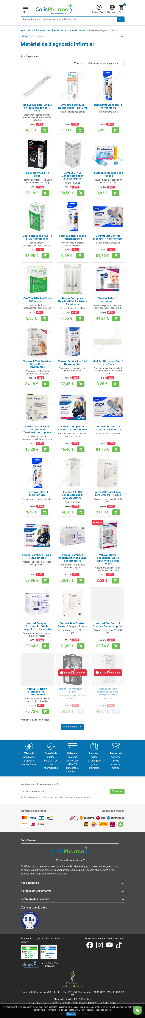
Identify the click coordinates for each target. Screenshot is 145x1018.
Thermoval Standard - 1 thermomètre (108, 106)
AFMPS (25, 942)
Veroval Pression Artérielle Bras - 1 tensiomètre (37, 691)
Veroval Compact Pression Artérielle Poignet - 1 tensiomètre (37, 626)
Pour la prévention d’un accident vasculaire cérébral (37, 372)
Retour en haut (73, 727)
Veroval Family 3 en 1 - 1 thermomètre (72, 362)
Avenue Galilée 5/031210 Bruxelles (50, 964)
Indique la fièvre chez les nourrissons (72, 697)
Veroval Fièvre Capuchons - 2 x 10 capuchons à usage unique (107, 559)
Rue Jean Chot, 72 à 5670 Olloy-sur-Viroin (72, 992)
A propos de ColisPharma (36, 890)
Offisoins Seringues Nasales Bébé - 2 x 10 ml (72, 106)
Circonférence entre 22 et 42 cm (108, 500)
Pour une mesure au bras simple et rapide (72, 566)
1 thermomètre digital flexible (37, 499)
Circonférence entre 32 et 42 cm (108, 631)
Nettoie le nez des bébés (72, 111)
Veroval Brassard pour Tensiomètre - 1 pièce (108, 493)
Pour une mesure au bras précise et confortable (37, 700)
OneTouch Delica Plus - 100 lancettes (37, 300)
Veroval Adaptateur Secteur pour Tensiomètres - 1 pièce (37, 429)
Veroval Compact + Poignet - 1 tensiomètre (72, 428)
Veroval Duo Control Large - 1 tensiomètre (108, 428)
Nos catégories (30, 882)
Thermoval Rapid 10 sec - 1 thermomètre (72, 237)
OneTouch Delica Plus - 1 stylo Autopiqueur (37, 237)
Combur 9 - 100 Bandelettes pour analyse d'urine (107, 691)
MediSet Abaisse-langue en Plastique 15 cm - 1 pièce (37, 107)
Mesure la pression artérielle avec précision (37, 563)
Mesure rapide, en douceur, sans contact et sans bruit (108, 306)
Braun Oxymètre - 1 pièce (37, 174)
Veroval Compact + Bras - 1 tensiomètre (37, 556)
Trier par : (79, 63)
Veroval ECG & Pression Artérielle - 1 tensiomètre (37, 364)
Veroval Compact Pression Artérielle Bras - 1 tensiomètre (72, 557)
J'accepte (71, 1014)
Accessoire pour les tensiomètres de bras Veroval (37, 437)
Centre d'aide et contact (35, 899)
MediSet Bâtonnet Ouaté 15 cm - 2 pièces (108, 362)
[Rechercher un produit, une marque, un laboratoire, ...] (73, 19)
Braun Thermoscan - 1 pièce (72, 690)
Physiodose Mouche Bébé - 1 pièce (108, 174)
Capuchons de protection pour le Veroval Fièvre (108, 569)
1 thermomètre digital (108, 111)
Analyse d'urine (72, 182)
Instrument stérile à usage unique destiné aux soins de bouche (37, 117)
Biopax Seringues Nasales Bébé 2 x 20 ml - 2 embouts (72, 301)
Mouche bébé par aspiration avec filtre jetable (108, 181)
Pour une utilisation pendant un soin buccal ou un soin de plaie (108, 371)
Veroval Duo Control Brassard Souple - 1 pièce (72, 625)
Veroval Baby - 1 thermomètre (107, 300)
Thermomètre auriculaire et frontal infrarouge (72, 369)
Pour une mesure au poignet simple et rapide (72, 435)
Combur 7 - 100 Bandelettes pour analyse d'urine (72, 175)
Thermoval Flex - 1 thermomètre (37, 493)
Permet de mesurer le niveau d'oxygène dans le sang (37, 181)
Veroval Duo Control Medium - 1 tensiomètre (108, 237)
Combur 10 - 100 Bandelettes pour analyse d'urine (72, 494)
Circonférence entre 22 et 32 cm (72, 631)
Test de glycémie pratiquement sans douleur (37, 244)
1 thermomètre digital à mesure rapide (72, 244)
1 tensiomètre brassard (108, 242)
